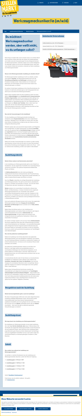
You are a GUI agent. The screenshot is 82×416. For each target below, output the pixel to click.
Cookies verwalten (43, 408)
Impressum (14, 412)
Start (5, 31)
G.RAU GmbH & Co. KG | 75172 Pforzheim (54, 43)
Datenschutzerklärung (6, 412)
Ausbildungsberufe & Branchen (16, 31)
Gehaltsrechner (11, 380)
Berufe (40, 2)
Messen (65, 2)
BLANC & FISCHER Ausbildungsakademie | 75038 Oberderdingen (59, 49)
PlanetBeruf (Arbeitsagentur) (15, 375)
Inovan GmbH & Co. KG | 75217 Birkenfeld (54, 46)
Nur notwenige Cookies (25, 408)
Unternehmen (53, 2)
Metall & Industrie (30, 31)
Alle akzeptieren (8, 408)
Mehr (75, 3)
